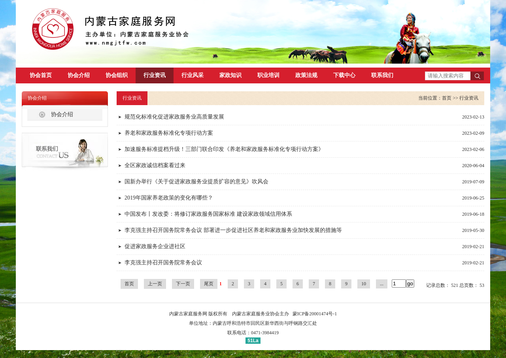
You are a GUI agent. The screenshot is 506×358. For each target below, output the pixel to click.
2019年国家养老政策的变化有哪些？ (169, 198)
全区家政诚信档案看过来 (155, 165)
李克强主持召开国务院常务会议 (163, 263)
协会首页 (41, 75)
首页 (446, 98)
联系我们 (382, 75)
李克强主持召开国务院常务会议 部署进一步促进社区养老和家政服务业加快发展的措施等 (233, 230)
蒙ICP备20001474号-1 (315, 314)
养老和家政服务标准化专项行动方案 (169, 133)
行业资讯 (154, 75)
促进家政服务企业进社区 (155, 246)
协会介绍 (79, 75)
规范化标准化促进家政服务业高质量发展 (174, 117)
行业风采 (192, 75)
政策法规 (306, 75)
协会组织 (117, 75)
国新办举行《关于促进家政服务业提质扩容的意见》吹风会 (196, 182)
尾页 (208, 283)
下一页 (183, 283)
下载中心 (344, 75)
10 (363, 283)
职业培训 (268, 75)
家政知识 (230, 75)
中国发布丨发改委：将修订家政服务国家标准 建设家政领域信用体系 (208, 214)
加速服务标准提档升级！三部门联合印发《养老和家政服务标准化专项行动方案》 (224, 149)
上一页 (155, 283)
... (381, 283)
